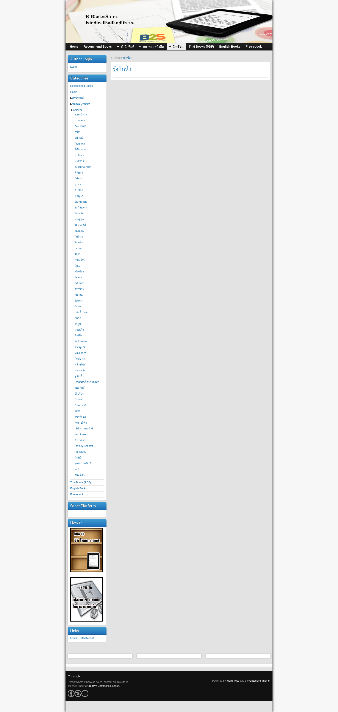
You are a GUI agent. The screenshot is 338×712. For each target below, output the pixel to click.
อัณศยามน (81, 201)
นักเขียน (77, 110)
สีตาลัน (79, 294)
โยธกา (78, 277)
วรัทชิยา (79, 289)
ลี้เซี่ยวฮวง (80, 149)
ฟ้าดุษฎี (79, 195)
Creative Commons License (103, 685)
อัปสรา (78, 178)
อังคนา (78, 306)
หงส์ (77, 469)
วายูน (78, 323)
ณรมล (78, 248)
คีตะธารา (80, 358)
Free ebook (76, 494)
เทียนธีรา (80, 259)
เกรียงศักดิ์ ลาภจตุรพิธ (87, 382)
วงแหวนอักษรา (83, 166)
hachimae (80, 434)
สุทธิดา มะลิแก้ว (83, 463)
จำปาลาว (80, 440)
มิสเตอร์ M (80, 352)
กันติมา (79, 236)
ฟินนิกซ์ (79, 190)
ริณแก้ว (79, 242)
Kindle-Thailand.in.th (82, 637)
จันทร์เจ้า (80, 475)
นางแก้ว (79, 329)
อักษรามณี (80, 126)
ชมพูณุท (79, 219)
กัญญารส (80, 143)
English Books (78, 488)
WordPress (233, 680)
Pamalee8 (80, 451)
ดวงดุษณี (80, 347)
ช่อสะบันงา (81, 114)
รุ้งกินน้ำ (79, 376)
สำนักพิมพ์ (78, 97)
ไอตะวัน (79, 213)
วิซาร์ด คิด (80, 416)
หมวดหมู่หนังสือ (81, 104)
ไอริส (77, 411)
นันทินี (78, 457)
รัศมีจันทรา (81, 207)
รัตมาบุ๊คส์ (80, 225)
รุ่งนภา (78, 300)
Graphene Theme (259, 680)
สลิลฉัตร (79, 271)
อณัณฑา (79, 283)
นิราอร (78, 399)
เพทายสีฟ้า (81, 422)
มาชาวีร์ (79, 161)
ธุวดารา (79, 184)
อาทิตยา (79, 155)
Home (73, 91)
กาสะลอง (80, 120)
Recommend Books (81, 85)
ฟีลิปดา (79, 172)
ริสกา (77, 254)
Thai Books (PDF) (80, 482)
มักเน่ (77, 265)
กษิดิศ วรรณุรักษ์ (84, 428)
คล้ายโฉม (80, 364)
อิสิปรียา (79, 393)
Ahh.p (78, 318)
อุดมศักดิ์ (79, 387)
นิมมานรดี (80, 405)
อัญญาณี (79, 230)
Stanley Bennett (84, 446)
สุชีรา (78, 132)
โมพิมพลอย (81, 341)
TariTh (78, 335)
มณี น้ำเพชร (81, 312)
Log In (73, 66)
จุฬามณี (79, 137)
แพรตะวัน (80, 370)
